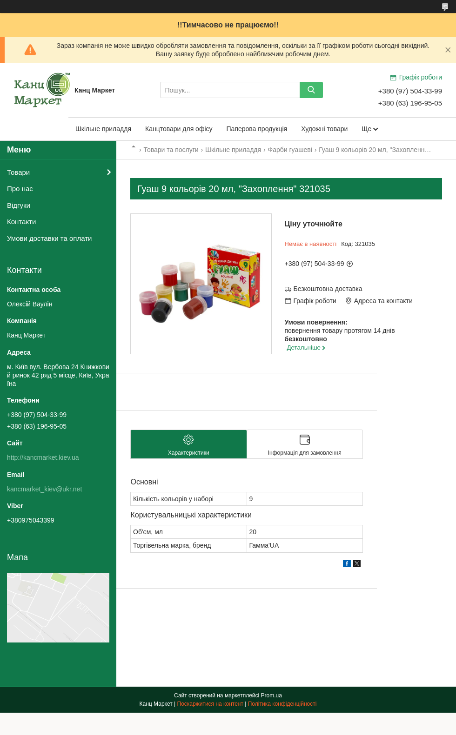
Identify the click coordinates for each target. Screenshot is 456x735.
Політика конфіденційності (282, 704)
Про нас (20, 188)
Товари (18, 172)
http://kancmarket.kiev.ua (43, 457)
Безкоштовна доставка (328, 288)
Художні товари (324, 128)
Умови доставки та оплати (49, 238)
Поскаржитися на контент (210, 704)
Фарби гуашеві (290, 149)
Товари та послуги (170, 149)
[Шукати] (311, 90)
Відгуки (18, 205)
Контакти (21, 221)
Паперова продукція (257, 128)
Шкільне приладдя (103, 128)
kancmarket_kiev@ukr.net (44, 489)
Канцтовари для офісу (179, 128)
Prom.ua (271, 695)
